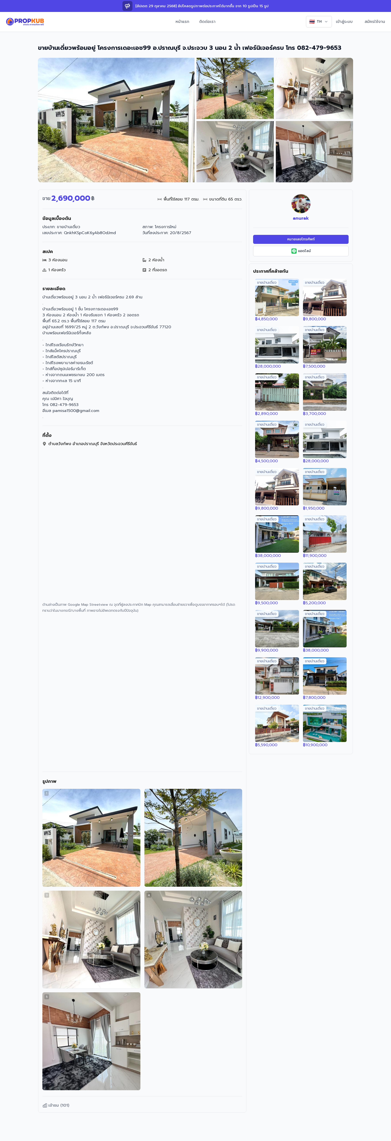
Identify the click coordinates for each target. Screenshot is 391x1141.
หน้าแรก (182, 22)
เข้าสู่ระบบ (344, 22)
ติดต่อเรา (207, 22)
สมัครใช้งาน (375, 22)
